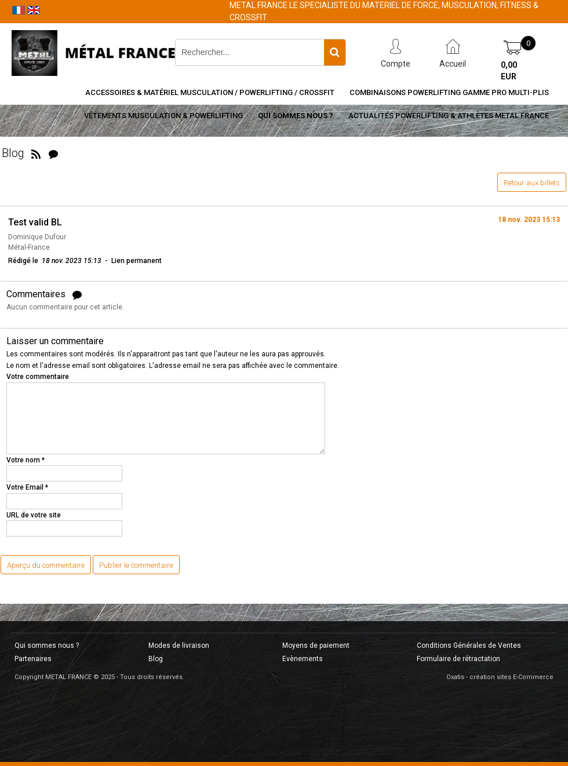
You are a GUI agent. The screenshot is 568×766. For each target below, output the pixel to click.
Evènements (302, 659)
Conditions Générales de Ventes (469, 645)
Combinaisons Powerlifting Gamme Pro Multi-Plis (449, 92)
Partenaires (33, 659)
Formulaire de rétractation (458, 659)
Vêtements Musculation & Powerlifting (163, 115)
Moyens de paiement (315, 645)
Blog (155, 659)
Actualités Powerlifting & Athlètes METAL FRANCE (448, 115)
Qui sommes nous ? (295, 115)
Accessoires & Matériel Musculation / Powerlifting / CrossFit (209, 92)
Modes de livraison (178, 645)
